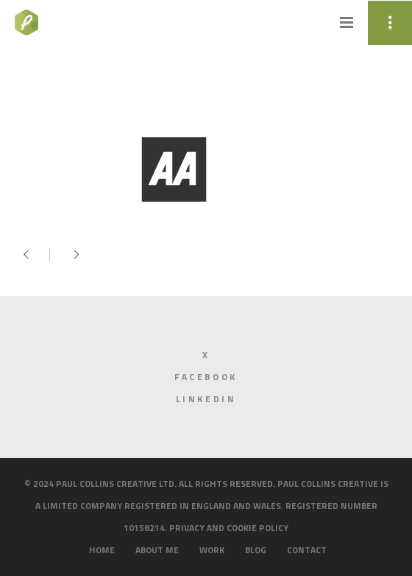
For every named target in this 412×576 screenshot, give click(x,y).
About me (157, 550)
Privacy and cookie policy (228, 528)
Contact (307, 550)
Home (102, 550)
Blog (255, 550)
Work (211, 550)
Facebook (206, 377)
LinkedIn (206, 399)
